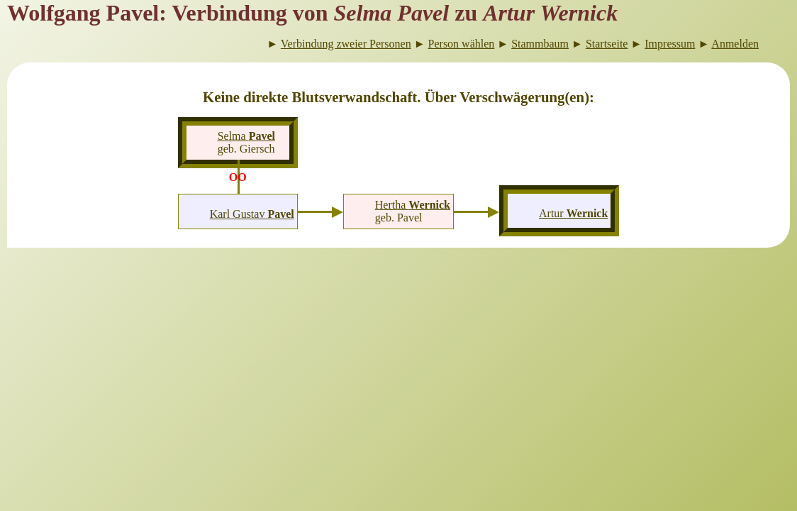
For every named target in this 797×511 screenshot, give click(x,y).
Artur (573, 213)
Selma (246, 136)
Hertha (412, 205)
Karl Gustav (252, 214)
